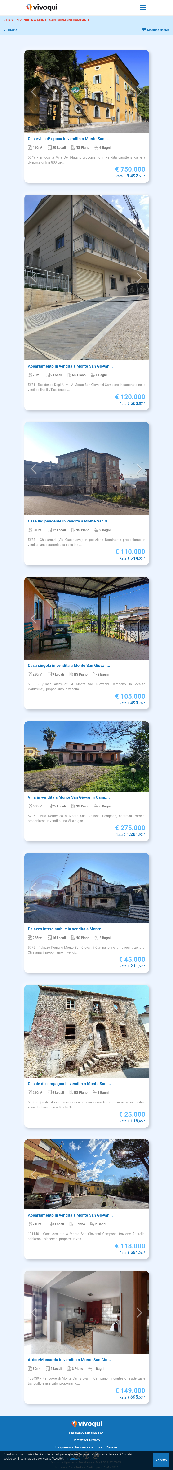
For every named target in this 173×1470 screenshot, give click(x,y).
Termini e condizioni (89, 1447)
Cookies (112, 1447)
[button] (34, 91)
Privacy (94, 1440)
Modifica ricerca (155, 30)
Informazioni (74, 1458)
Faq (101, 1433)
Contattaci (80, 1440)
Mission (91, 1433)
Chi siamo (76, 1433)
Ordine (10, 30)
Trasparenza (64, 1447)
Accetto (161, 1460)
